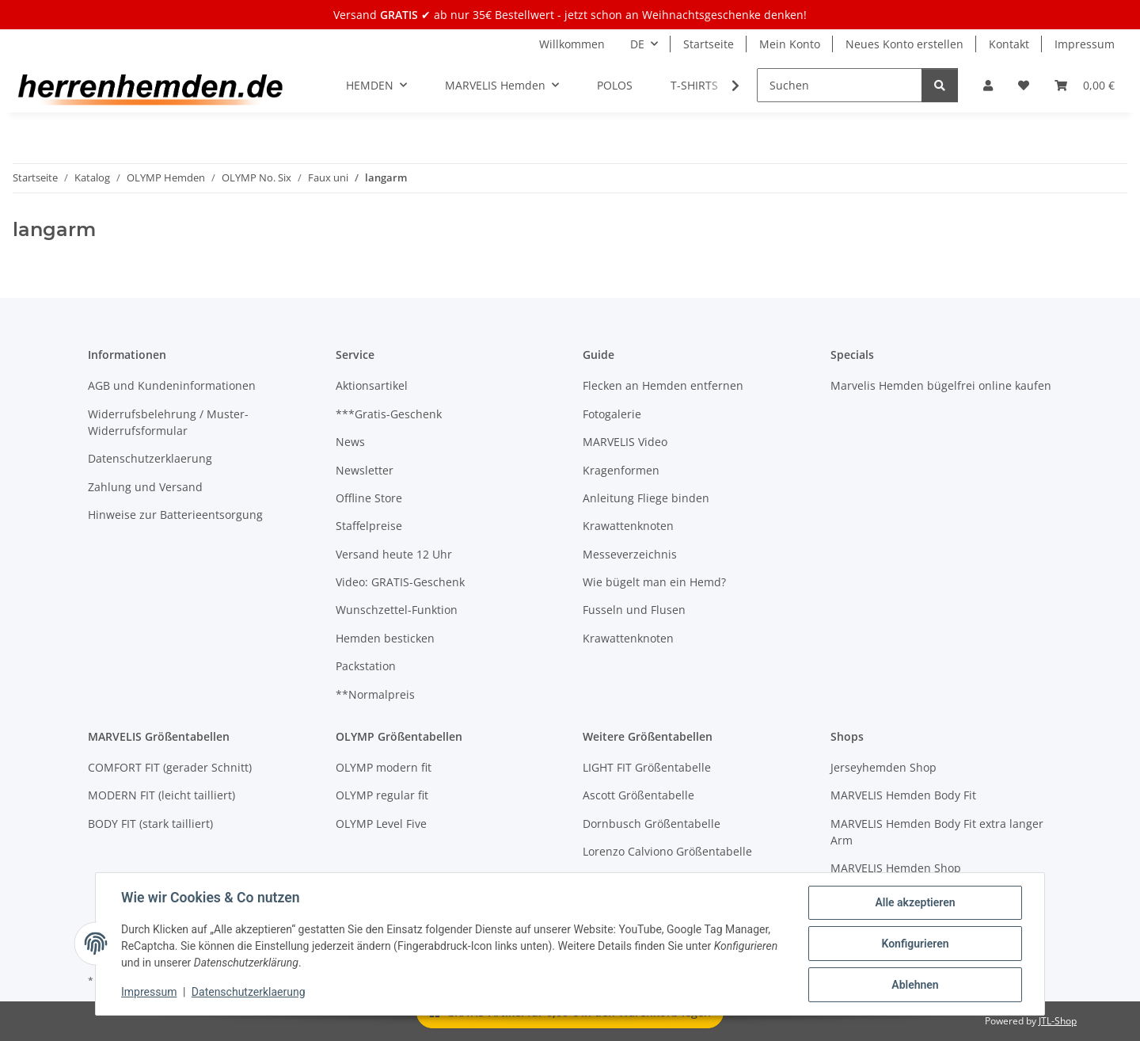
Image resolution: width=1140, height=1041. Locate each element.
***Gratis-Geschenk (389, 413)
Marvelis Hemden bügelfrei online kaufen (940, 385)
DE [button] (637, 43)
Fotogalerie (612, 413)
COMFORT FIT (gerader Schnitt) (170, 767)
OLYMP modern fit (383, 767)
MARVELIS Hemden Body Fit (903, 795)
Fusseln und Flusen (634, 609)
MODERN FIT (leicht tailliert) (161, 795)
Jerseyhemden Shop (883, 767)
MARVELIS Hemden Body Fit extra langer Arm (936, 832)
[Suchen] (839, 85)
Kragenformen (621, 470)
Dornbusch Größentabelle (651, 823)
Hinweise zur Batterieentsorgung (175, 514)
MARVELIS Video (625, 441)
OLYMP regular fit (382, 795)
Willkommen (572, 43)
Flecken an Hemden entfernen (663, 385)
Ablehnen (914, 984)
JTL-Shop (1058, 1021)
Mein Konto (789, 43)
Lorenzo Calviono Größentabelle (667, 851)
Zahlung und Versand (145, 486)
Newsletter (364, 470)
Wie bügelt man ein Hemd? (654, 581)
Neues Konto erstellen (904, 43)
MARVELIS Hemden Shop (895, 867)
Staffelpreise (369, 525)
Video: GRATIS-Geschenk (400, 581)
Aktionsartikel (372, 385)
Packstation (366, 665)
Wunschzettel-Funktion (397, 609)
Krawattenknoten (628, 525)
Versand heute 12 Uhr (394, 554)
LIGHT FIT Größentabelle (647, 767)
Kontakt (1009, 43)
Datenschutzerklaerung (249, 992)
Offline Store (369, 497)
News (350, 441)
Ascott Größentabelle (638, 795)
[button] (988, 85)
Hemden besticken (385, 638)
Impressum (149, 992)
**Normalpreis (375, 694)
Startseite (708, 43)
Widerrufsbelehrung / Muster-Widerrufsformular (168, 422)
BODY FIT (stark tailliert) (150, 823)
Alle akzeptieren (915, 902)
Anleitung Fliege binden (646, 497)
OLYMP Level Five (381, 823)
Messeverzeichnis (630, 554)
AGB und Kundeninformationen (172, 385)
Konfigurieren (914, 943)
